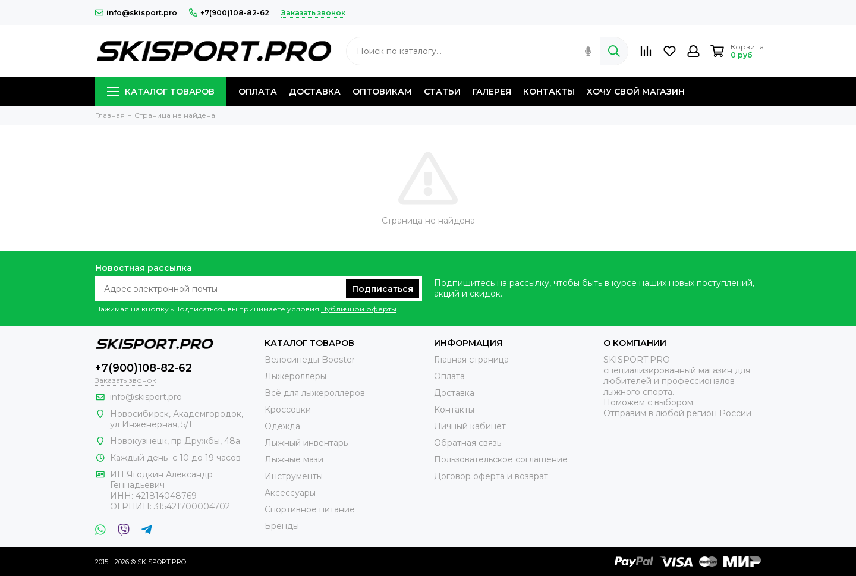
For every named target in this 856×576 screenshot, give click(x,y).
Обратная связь (467, 442)
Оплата (449, 376)
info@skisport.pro (136, 12)
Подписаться (382, 289)
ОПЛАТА (257, 91)
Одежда (282, 426)
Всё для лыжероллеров (315, 393)
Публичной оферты (358, 308)
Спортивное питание (310, 509)
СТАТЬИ (442, 91)
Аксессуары (290, 492)
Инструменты (294, 476)
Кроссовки (288, 409)
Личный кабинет (470, 426)
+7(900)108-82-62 (229, 12)
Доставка (454, 393)
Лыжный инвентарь (306, 442)
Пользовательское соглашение (501, 459)
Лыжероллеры (295, 376)
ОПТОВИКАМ (382, 91)
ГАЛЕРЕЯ (492, 91)
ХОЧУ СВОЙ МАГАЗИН (636, 91)
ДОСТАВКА (315, 91)
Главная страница (471, 359)
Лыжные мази (294, 459)
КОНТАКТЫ (549, 91)
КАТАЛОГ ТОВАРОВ (161, 91)
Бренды (282, 526)
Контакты (454, 409)
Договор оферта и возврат (491, 476)
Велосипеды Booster (310, 359)
